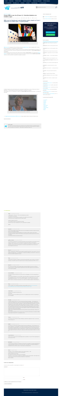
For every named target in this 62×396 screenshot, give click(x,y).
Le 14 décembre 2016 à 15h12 (15, 317)
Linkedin (45, 108)
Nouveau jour (45, 93)
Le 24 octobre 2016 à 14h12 (15, 250)
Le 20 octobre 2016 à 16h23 (18, 240)
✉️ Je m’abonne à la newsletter (50, 32)
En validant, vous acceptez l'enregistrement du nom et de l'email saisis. (12, 381)
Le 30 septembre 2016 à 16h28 (15, 213)
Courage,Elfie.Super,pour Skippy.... (50, 73)
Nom (24, 377)
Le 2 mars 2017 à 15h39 (17, 335)
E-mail (24, 379)
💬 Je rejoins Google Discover (50, 34)
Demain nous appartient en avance (47, 82)
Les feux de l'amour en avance (47, 91)
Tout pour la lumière (51, 93)
